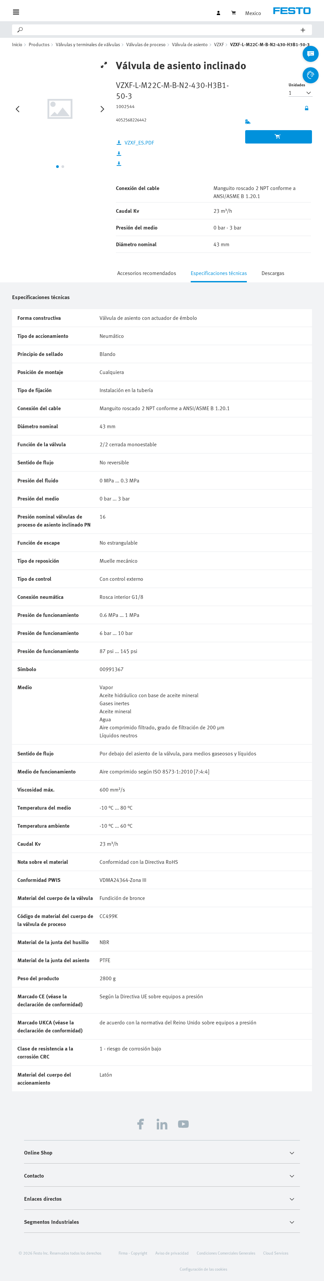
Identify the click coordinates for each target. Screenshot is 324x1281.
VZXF (219, 44)
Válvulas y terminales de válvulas (88, 44)
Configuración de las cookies (203, 1269)
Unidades (297, 85)
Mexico (253, 13)
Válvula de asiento (190, 44)
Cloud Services (275, 1253)
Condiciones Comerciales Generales (226, 1253)
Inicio (17, 44)
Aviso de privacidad (172, 1253)
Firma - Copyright (133, 1253)
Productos (39, 44)
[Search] (162, 29)
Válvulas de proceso (146, 44)
